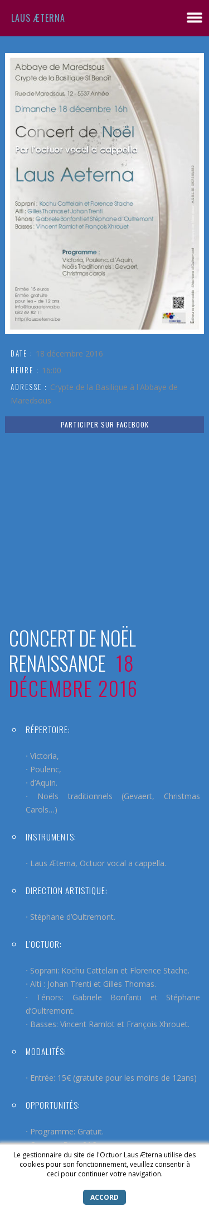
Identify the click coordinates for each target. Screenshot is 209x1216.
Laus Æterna (38, 18)
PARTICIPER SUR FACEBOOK (105, 424)
